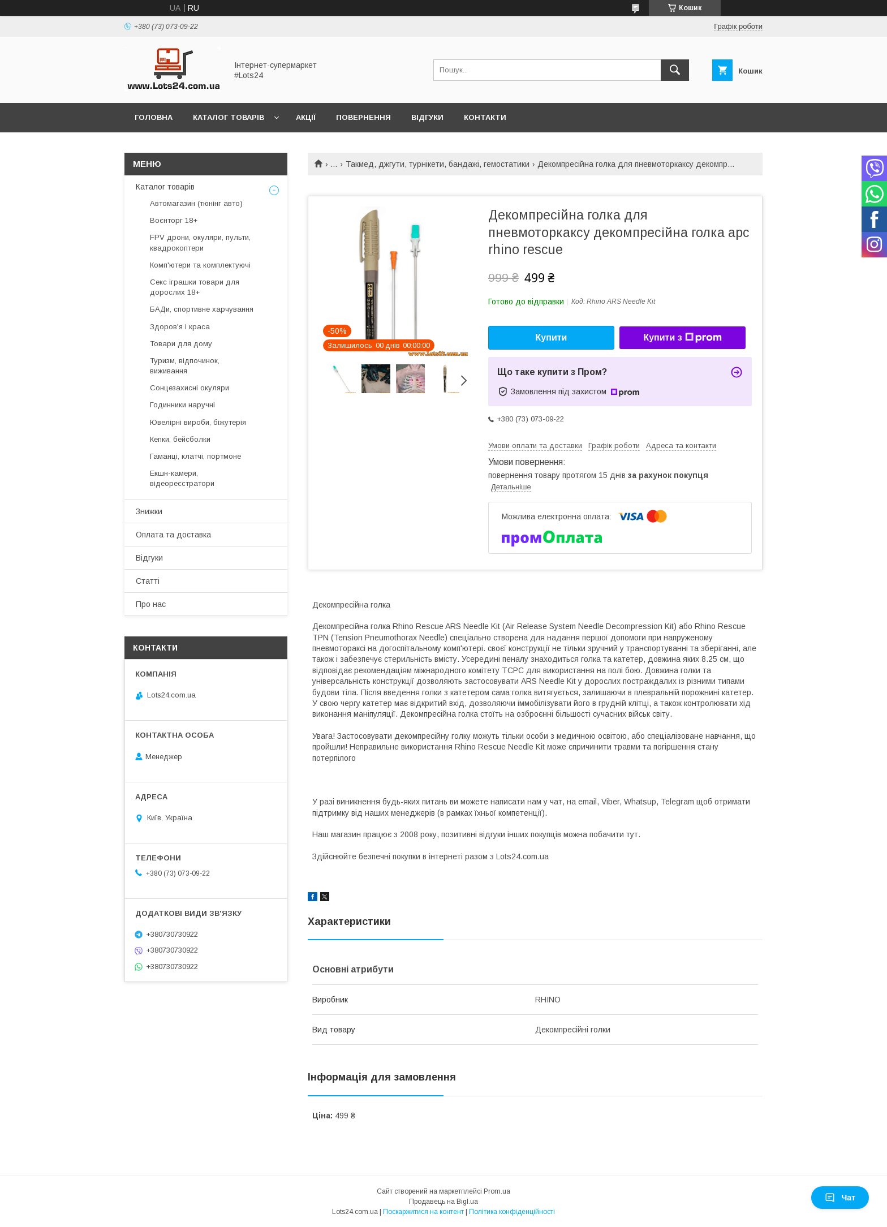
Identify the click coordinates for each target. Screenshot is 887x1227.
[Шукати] (675, 70)
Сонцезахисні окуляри (189, 388)
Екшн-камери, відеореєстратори (182, 478)
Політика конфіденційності (512, 1212)
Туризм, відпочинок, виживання (184, 365)
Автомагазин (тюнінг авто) (196, 203)
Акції (306, 117)
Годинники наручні (182, 405)
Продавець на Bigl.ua (443, 1202)
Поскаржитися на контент (423, 1212)
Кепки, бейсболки (180, 439)
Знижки (149, 511)
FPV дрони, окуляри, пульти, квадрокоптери (200, 242)
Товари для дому (181, 343)
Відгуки (427, 117)
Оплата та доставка (173, 534)
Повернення (363, 117)
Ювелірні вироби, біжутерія (198, 422)
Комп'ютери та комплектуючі (200, 265)
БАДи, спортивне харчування (201, 309)
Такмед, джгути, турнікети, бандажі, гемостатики (437, 164)
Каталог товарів (228, 117)
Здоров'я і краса (180, 326)
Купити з (682, 338)
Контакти (485, 117)
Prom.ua (497, 1191)
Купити (551, 337)
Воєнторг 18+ (173, 220)
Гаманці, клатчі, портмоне (195, 456)
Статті (148, 580)
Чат (840, 1197)
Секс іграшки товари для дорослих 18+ (194, 287)
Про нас (151, 604)
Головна (154, 117)
